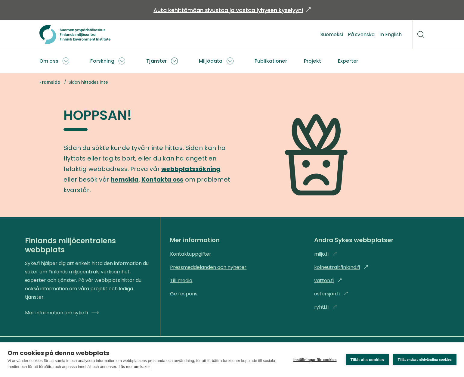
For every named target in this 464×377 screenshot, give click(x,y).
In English (390, 34)
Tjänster (156, 61)
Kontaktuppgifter (190, 254)
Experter (348, 61)
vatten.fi (328, 280)
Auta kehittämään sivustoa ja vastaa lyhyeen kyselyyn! (232, 10)
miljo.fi (325, 254)
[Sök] (421, 35)
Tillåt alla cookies (367, 359)
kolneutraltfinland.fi (341, 267)
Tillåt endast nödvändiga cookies (425, 359)
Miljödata (210, 61)
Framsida (49, 82)
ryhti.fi (325, 307)
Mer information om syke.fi (62, 312)
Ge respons (183, 293)
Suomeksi (331, 34)
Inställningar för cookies (315, 360)
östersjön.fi (331, 293)
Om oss (48, 61)
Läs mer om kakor (134, 366)
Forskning (102, 61)
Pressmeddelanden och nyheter (208, 267)
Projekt (312, 61)
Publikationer (271, 61)
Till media (181, 280)
